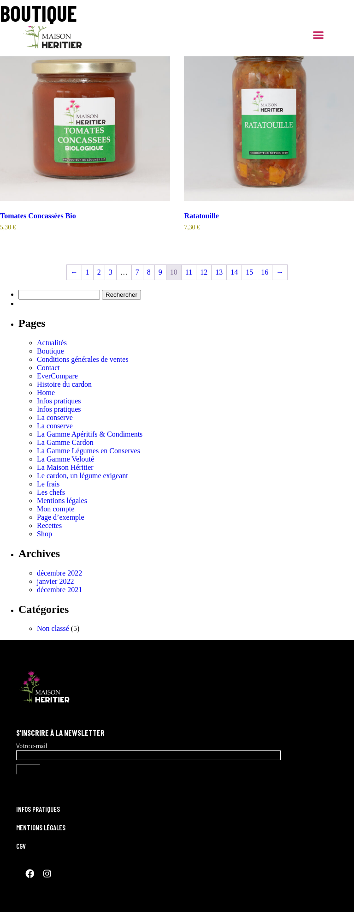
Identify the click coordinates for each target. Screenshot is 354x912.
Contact (48, 368)
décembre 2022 (59, 573)
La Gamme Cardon (65, 442)
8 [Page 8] (149, 272)
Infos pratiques (59, 401)
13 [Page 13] (219, 272)
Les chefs (51, 492)
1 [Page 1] (87, 272)
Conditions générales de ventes (83, 359)
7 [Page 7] (137, 272)
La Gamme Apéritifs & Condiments (89, 434)
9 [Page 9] (160, 272)
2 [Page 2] (99, 272)
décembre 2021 (59, 590)
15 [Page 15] (249, 272)
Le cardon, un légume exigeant (82, 476)
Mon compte (55, 509)
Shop (44, 534)
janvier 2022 (55, 581)
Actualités (52, 343)
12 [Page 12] (203, 272)
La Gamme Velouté (65, 459)
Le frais (48, 484)
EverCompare (57, 376)
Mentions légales (62, 500)
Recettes (49, 525)
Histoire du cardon (64, 384)
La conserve (55, 417)
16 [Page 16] (264, 272)
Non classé (53, 628)
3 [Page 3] (110, 272)
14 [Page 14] (234, 272)
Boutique (50, 351)
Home (46, 392)
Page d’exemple (60, 517)
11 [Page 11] (188, 272)
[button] (318, 35)
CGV (21, 846)
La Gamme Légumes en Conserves (88, 451)
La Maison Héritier (65, 467)
